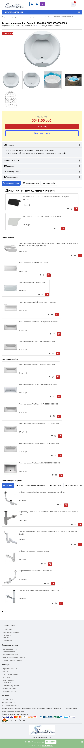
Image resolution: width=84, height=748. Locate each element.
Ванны (5, 671)
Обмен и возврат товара (12, 660)
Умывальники (8, 680)
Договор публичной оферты (13, 657)
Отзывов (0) (49, 183)
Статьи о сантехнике (10, 632)
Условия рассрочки (10, 655)
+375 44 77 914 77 (8, 700)
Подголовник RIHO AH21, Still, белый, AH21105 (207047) (42, 216)
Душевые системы (9, 691)
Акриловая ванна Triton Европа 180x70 (32, 282)
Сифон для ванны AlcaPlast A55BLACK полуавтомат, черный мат (42, 492)
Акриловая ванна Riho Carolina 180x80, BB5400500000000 (39, 443)
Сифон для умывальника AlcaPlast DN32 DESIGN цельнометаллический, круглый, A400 (48, 513)
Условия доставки (9, 649)
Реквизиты (7, 641)
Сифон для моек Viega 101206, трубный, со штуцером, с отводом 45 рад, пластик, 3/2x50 (48, 533)
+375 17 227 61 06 (8, 702)
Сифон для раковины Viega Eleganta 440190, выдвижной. (39, 590)
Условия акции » (47, 746)
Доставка (9, 145)
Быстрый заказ (42, 133)
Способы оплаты (11, 160)
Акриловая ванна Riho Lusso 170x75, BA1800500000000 (38, 384)
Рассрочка (9, 166)
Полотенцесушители (10, 686)
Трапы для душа (9, 688)
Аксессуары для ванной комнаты (30, 485)
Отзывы (5, 638)
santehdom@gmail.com (10, 705)
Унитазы (6, 677)
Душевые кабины (9, 669)
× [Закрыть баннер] (82, 742)
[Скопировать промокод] (51, 742)
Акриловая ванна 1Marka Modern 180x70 (33, 263)
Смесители (55, 485)
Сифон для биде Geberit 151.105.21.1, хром (34, 551)
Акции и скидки (11, 177)
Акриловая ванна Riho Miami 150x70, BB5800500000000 (38, 322)
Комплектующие (11, 183)
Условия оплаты (9, 652)
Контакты (6, 635)
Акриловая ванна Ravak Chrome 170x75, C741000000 (37, 302)
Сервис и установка (12, 171)
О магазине (7, 629)
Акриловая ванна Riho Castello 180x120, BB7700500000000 (39, 463)
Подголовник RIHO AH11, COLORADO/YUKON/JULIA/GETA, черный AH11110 (46, 198)
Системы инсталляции (11, 674)
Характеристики (31, 183)
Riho (5, 611)
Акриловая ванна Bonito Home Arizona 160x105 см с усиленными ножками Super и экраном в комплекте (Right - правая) (48, 244)
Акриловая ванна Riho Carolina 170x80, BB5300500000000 (39, 424)
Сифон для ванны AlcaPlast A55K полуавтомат (35, 571)
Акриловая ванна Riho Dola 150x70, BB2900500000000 (38, 341)
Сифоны (8, 485)
